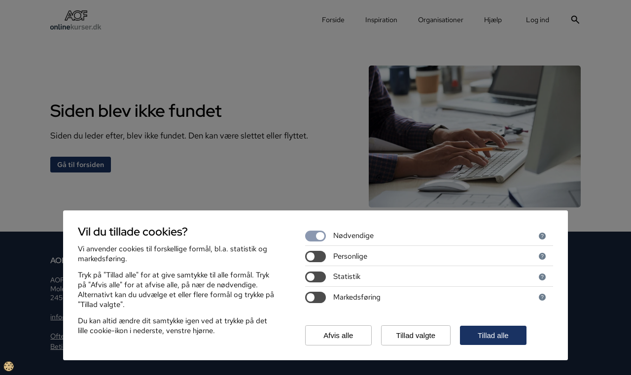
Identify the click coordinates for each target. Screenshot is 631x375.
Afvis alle (338, 335)
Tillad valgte (415, 335)
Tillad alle (493, 335)
